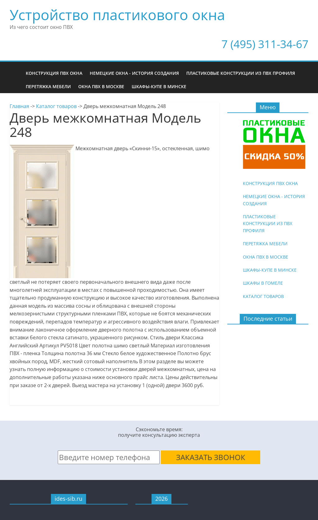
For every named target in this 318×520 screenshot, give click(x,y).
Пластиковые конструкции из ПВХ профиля (240, 73)
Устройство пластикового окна (117, 14)
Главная (19, 106)
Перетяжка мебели (48, 86)
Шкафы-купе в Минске (159, 86)
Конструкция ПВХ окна (54, 73)
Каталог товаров (56, 106)
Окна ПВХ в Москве (101, 86)
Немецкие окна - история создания (134, 73)
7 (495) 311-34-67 (264, 44)
